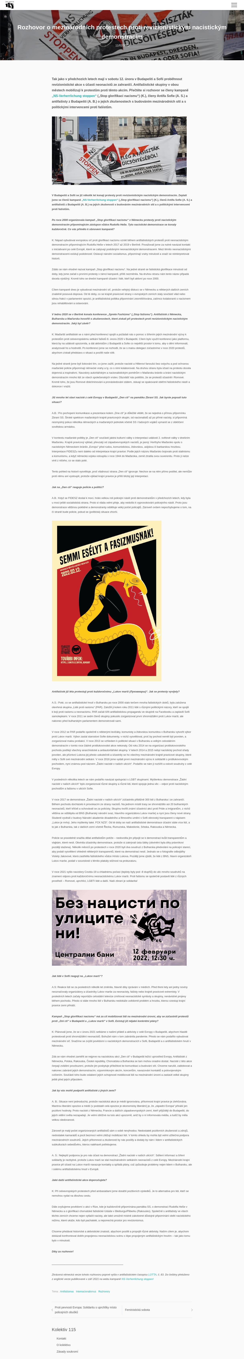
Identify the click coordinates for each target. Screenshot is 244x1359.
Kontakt (61, 1338)
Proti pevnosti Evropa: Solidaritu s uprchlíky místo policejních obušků (86, 1310)
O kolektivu (64, 1345)
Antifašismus (67, 1291)
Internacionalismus (86, 1291)
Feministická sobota (137, 1309)
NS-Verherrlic (129, 1278)
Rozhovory (104, 1291)
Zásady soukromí (67, 1351)
